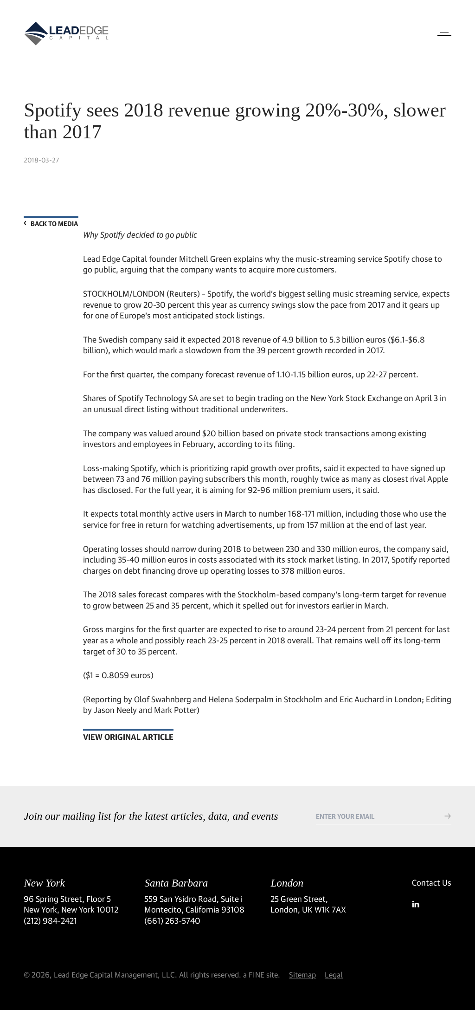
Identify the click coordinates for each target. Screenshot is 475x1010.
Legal (334, 974)
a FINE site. (261, 974)
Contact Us (431, 882)
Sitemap (302, 974)
